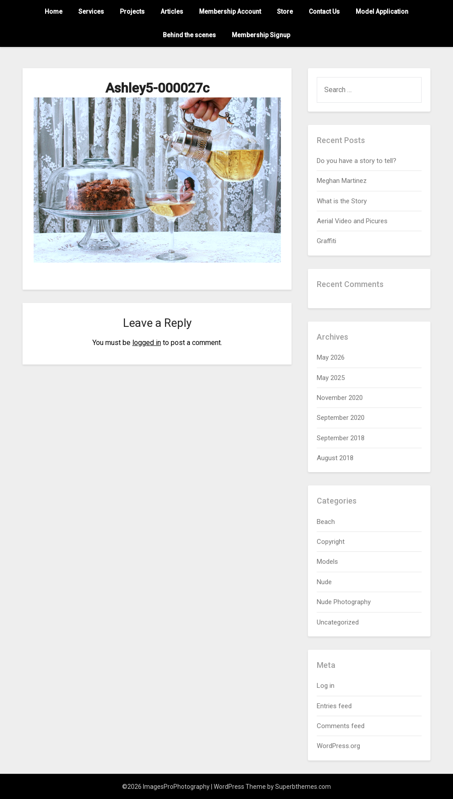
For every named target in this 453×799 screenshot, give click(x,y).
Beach (326, 522)
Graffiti (326, 241)
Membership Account (230, 11)
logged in (146, 342)
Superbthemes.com (303, 786)
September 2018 (341, 438)
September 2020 (341, 418)
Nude (324, 582)
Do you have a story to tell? (356, 161)
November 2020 (340, 398)
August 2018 (335, 458)
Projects (132, 11)
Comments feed (341, 726)
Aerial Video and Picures (352, 221)
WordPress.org (338, 746)
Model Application (382, 11)
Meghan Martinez (342, 181)
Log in (325, 686)
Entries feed (334, 706)
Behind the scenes (189, 35)
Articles (172, 11)
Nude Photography (344, 602)
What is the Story (342, 201)
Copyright (331, 542)
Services (91, 11)
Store (285, 11)
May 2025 (331, 378)
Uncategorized (338, 622)
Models (327, 562)
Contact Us (324, 11)
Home (53, 11)
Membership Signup (261, 35)
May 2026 (331, 357)
